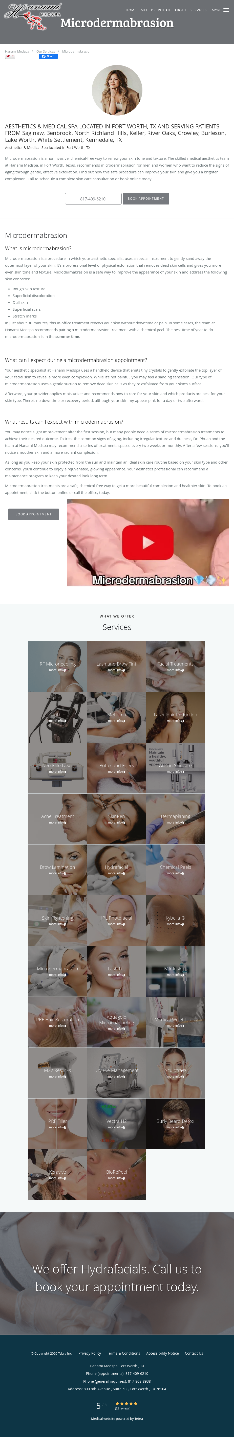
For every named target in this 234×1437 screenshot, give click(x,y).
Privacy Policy (89, 1353)
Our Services (45, 51)
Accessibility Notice (162, 1353)
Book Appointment (146, 198)
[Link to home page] (55, 16)
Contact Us (194, 1353)
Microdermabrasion (77, 51)
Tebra (139, 1418)
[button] (226, 10)
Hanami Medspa (17, 51)
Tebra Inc (65, 1353)
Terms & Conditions (123, 1353)
